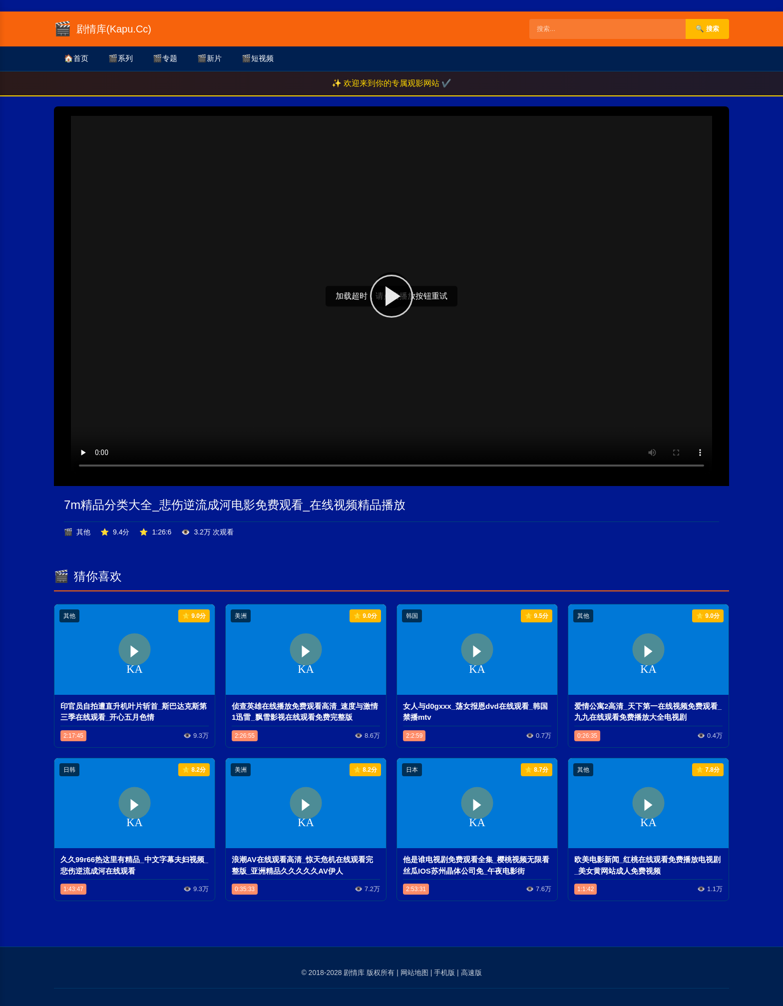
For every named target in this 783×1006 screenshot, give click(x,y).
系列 (120, 58)
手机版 (444, 973)
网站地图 (414, 973)
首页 (76, 58)
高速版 (471, 973)
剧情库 (354, 973)
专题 (165, 58)
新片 (209, 58)
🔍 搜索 (707, 28)
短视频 (258, 58)
